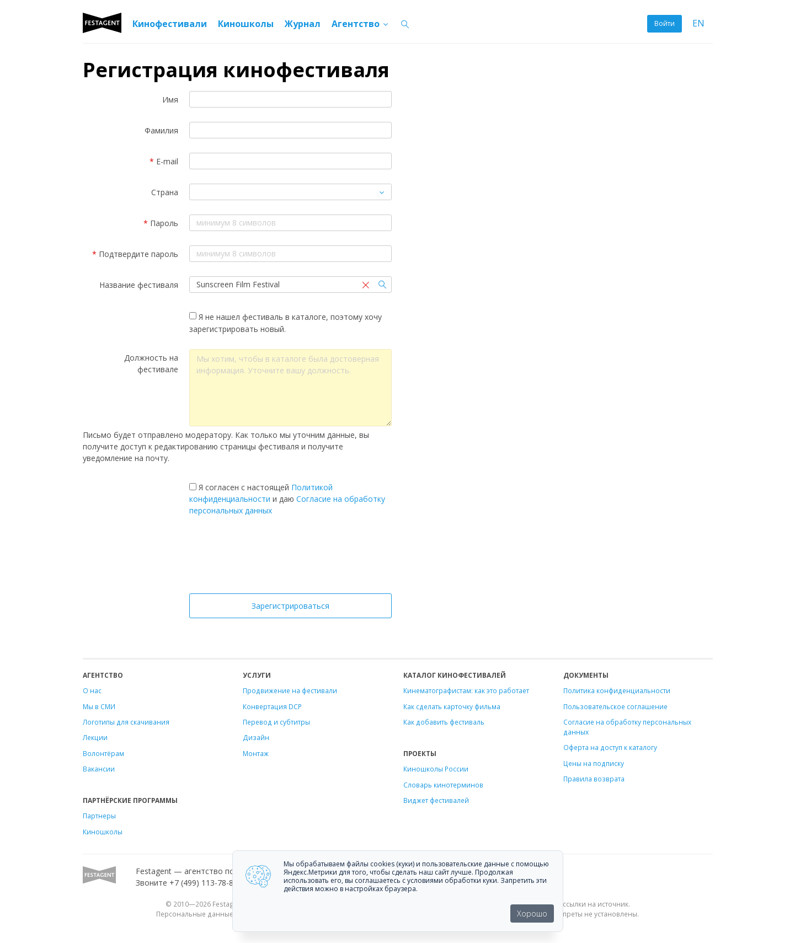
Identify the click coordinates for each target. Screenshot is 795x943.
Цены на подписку (593, 763)
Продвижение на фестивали (290, 690)
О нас (92, 690)
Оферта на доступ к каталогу (610, 747)
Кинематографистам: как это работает (466, 690)
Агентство (361, 24)
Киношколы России (435, 768)
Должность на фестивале (151, 363)
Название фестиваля (138, 285)
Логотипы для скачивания (126, 721)
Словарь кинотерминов (443, 784)
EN (698, 23)
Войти (664, 23)
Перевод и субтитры (276, 721)
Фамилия (161, 130)
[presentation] (291, 557)
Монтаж (256, 753)
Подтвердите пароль (135, 254)
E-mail (164, 161)
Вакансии (99, 768)
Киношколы (246, 24)
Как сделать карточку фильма (451, 706)
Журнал (303, 24)
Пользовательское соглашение (615, 706)
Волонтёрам (103, 753)
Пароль (160, 223)
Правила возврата (594, 778)
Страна (164, 192)
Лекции (95, 737)
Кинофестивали (169, 24)
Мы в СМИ (99, 706)
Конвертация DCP (272, 706)
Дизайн (256, 737)
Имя (170, 99)
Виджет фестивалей (436, 800)
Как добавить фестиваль (443, 721)
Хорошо (532, 913)
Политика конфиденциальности (616, 690)
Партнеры (99, 815)
